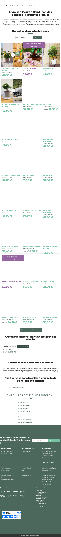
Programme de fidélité (27, 475)
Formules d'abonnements (48, 455)
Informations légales (47, 470)
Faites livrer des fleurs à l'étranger (50, 457)
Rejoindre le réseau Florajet (7, 479)
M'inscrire (54, 440)
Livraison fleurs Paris (23, 402)
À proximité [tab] (23, 346)
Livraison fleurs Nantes (23, 417)
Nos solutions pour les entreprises (50, 460)
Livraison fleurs (4, 8)
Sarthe (20, 8)
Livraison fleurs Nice (23, 414)
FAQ (23, 470)
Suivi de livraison (5, 470)
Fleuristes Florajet (13, 8)
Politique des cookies (47, 479)
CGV (43, 473)
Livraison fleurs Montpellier (25, 422)
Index (2, 473)
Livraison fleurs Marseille (24, 405)
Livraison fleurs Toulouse (24, 411)
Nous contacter (25, 473)
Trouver (37, 37)
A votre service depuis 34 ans (49, 451)
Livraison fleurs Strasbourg (24, 419)
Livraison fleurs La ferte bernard (16, 387)
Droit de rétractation (47, 484)
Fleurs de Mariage (26, 451)
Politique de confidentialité (48, 475)
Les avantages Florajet (47, 453)
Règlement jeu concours (48, 477)
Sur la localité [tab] (9, 346)
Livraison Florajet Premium (48, 462)
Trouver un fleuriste (6, 475)
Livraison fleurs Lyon (23, 408)
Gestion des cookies (47, 482)
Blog (2, 477)
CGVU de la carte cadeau (7, 453)
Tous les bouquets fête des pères (30, 330)
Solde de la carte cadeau (7, 451)
